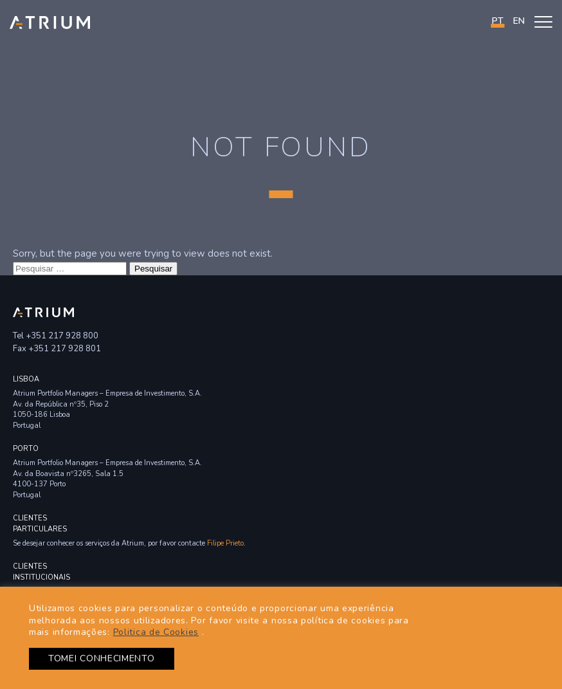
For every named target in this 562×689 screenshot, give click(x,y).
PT (497, 21)
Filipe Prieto (225, 543)
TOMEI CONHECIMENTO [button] (101, 658)
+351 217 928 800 (62, 336)
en (519, 21)
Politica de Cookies (156, 632)
